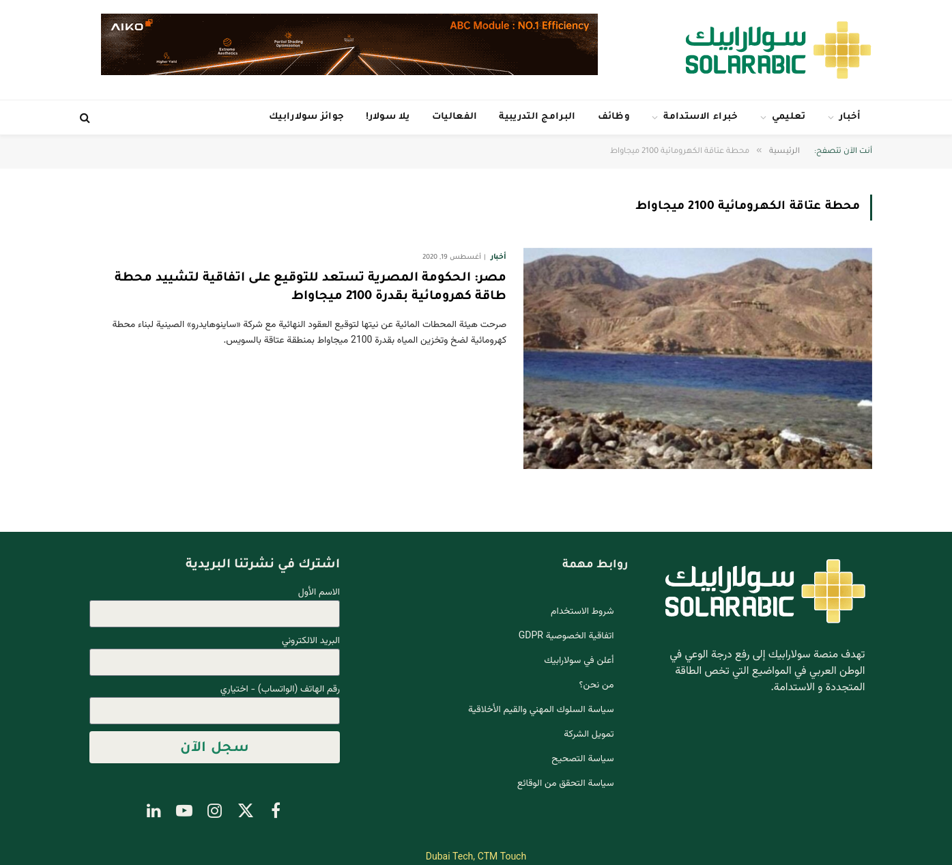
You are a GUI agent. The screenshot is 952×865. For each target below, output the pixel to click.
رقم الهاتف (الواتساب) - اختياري (280, 690)
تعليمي (789, 117)
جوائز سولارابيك (306, 117)
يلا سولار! (387, 117)
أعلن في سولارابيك (579, 660)
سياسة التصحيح (582, 759)
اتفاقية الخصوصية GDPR (566, 636)
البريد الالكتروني (311, 641)
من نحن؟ (596, 685)
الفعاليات (455, 117)
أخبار (850, 117)
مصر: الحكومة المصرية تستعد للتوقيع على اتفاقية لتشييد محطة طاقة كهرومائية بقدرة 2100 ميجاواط (310, 288)
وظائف (614, 117)
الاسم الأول (319, 593)
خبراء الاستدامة (700, 117)
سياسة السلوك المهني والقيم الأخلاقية (541, 710)
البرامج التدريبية (537, 117)
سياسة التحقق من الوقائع (565, 783)
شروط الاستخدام (582, 611)
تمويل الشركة (589, 734)
